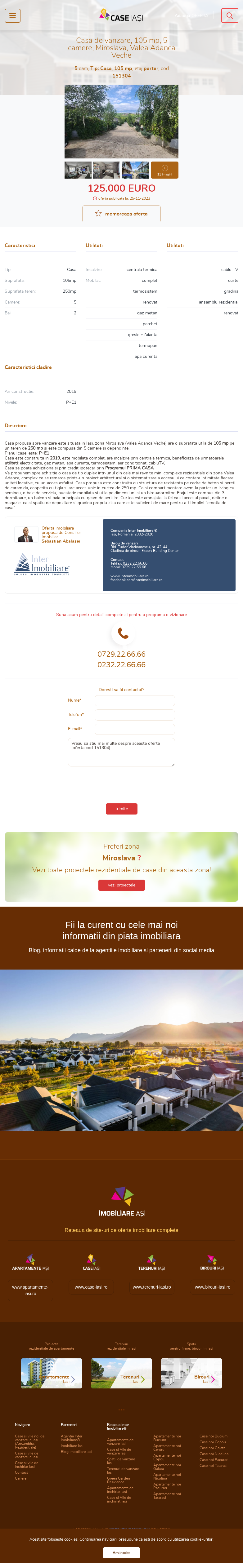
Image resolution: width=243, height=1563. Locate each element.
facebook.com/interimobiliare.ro (136, 580)
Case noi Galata (212, 1448)
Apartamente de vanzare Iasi (120, 1441)
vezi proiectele (121, 885)
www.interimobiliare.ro (129, 576)
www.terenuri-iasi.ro (152, 1287)
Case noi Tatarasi (213, 1466)
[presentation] (121, 783)
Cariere (20, 1478)
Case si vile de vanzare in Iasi (26, 1455)
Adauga (191, 16)
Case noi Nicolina (214, 1454)
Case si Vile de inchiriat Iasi (119, 1499)
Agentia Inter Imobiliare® (71, 1438)
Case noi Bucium (213, 1436)
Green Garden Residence (118, 1480)
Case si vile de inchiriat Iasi (26, 1464)
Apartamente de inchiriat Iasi (120, 1490)
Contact (21, 1472)
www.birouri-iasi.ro (212, 1287)
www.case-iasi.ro (91, 1287)
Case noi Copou (213, 1442)
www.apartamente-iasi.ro (30, 1290)
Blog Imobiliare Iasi (76, 1452)
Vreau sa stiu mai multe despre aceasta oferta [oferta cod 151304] (121, 752)
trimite (121, 809)
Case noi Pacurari (214, 1460)
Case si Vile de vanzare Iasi (119, 1451)
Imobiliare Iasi (72, 1446)
